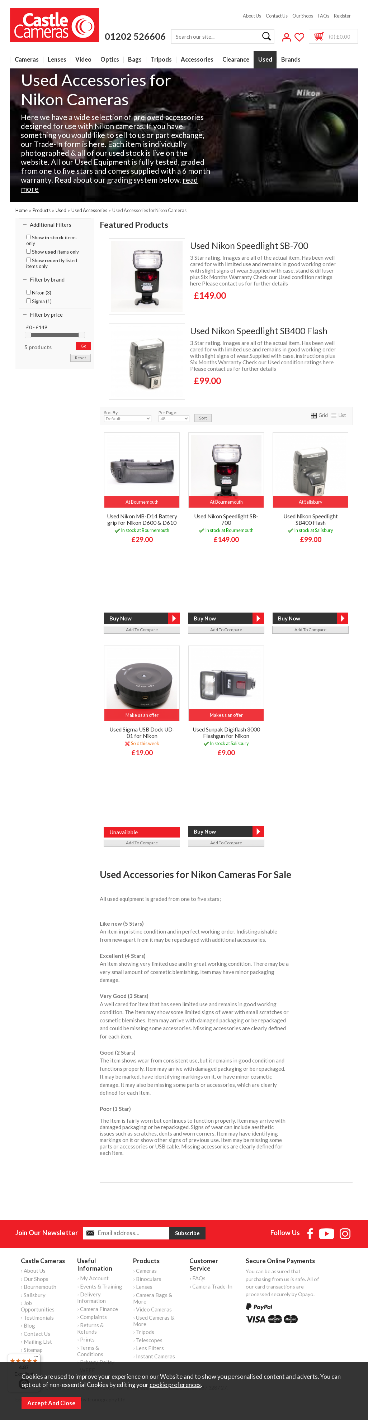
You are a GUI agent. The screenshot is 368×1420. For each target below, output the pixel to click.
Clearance (235, 60)
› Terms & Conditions (90, 1350)
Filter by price (46, 314)
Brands (291, 60)
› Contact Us (35, 1333)
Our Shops (302, 16)
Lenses (57, 60)
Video (83, 60)
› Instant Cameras (154, 1356)
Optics (109, 60)
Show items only (51, 240)
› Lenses (142, 1287)
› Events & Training (99, 1286)
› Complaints (92, 1317)
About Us (252, 16)
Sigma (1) (39, 301)
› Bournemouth (38, 1287)
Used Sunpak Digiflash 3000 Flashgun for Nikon (226, 732)
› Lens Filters (148, 1348)
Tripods (161, 60)
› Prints (86, 1339)
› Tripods (143, 1332)
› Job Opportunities (38, 1306)
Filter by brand (47, 279)
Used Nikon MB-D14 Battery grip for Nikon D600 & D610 (142, 519)
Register (342, 16)
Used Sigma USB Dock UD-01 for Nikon (142, 732)
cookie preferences (175, 1384)
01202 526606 (135, 36)
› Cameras (145, 1270)
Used (265, 60)
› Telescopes (147, 1340)
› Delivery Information (91, 1297)
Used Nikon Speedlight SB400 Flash (258, 331)
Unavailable (123, 832)
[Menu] (36, 1358)
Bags (135, 60)
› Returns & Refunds (90, 1328)
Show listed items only (51, 263)
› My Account (93, 1278)
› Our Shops (34, 1279)
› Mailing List (36, 1341)
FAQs (323, 16)
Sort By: (127, 416)
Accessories (197, 60)
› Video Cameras (152, 1309)
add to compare (142, 629)
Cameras (27, 60)
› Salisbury (33, 1295)
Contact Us (277, 16)
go (83, 346)
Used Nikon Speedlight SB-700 (249, 245)
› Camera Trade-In (210, 1286)
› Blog (28, 1325)
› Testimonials (37, 1317)
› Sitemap (32, 1350)
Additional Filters (50, 224)
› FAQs (197, 1278)
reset (80, 357)
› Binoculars (147, 1279)
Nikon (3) (38, 293)
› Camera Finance (97, 1309)
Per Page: (174, 416)
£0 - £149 (36, 327)
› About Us (33, 1270)
